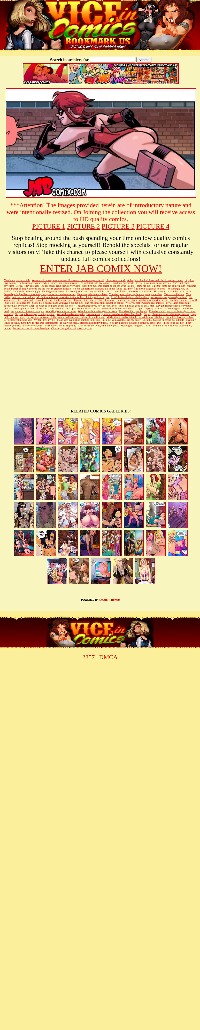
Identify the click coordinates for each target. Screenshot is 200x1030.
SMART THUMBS (109, 599)
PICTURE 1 (48, 226)
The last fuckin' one (174, 294)
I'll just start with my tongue (95, 283)
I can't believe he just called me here (130, 297)
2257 (88, 657)
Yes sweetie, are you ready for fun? (169, 297)
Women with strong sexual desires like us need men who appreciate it (68, 280)
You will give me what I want (60, 311)
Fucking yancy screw (53, 291)
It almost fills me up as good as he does (144, 288)
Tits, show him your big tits (133, 311)
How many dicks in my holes (92, 294)
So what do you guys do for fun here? (55, 305)
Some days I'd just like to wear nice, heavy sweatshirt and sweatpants (39, 294)
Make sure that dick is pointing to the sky (78, 319)
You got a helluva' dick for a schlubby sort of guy (135, 322)
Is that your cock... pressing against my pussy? (84, 322)
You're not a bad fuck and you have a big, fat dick (57, 302)
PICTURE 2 (83, 226)
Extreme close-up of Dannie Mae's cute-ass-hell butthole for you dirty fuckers (95, 308)
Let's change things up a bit (18, 319)
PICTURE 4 (153, 226)
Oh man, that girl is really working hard (71, 328)
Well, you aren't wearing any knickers (144, 302)
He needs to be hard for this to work (172, 291)
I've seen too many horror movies (153, 283)
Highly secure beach (126, 300)
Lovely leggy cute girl (27, 285)
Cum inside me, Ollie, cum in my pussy (98, 325)
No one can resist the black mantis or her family (97, 288)
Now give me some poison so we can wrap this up (108, 285)
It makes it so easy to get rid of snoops (94, 300)
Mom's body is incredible (17, 280)
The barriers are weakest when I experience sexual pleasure (48, 283)
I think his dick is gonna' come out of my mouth (160, 285)
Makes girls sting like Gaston (136, 325)
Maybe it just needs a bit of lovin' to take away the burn (135, 317)
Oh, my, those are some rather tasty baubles (166, 314)
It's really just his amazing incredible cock (87, 291)
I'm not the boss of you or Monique (31, 328)
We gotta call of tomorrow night (27, 311)
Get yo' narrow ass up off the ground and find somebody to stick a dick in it (66, 317)
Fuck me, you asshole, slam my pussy (121, 319)
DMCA (108, 657)
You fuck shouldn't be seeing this (156, 300)
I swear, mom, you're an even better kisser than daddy (114, 314)
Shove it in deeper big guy (26, 291)
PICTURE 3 (118, 226)
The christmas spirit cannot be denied (104, 302)
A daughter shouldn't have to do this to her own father (155, 280)
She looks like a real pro (17, 302)
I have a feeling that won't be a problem (131, 291)
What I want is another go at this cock (97, 311)
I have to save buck (116, 280)
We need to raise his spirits (70, 314)
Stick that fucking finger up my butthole (163, 319)
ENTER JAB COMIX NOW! (101, 268)
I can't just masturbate (122, 283)
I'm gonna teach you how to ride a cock (96, 305)
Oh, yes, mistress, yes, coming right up (35, 314)
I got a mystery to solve (150, 308)
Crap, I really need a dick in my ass (54, 300)
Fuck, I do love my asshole (180, 317)
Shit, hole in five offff (185, 300)
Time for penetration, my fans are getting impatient (135, 294)
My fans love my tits (44, 319)
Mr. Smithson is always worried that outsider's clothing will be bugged (73, 297)
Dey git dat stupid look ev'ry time (173, 305)
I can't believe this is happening (60, 325)
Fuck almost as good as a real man (136, 305)
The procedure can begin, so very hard (60, 285)
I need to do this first (173, 322)
